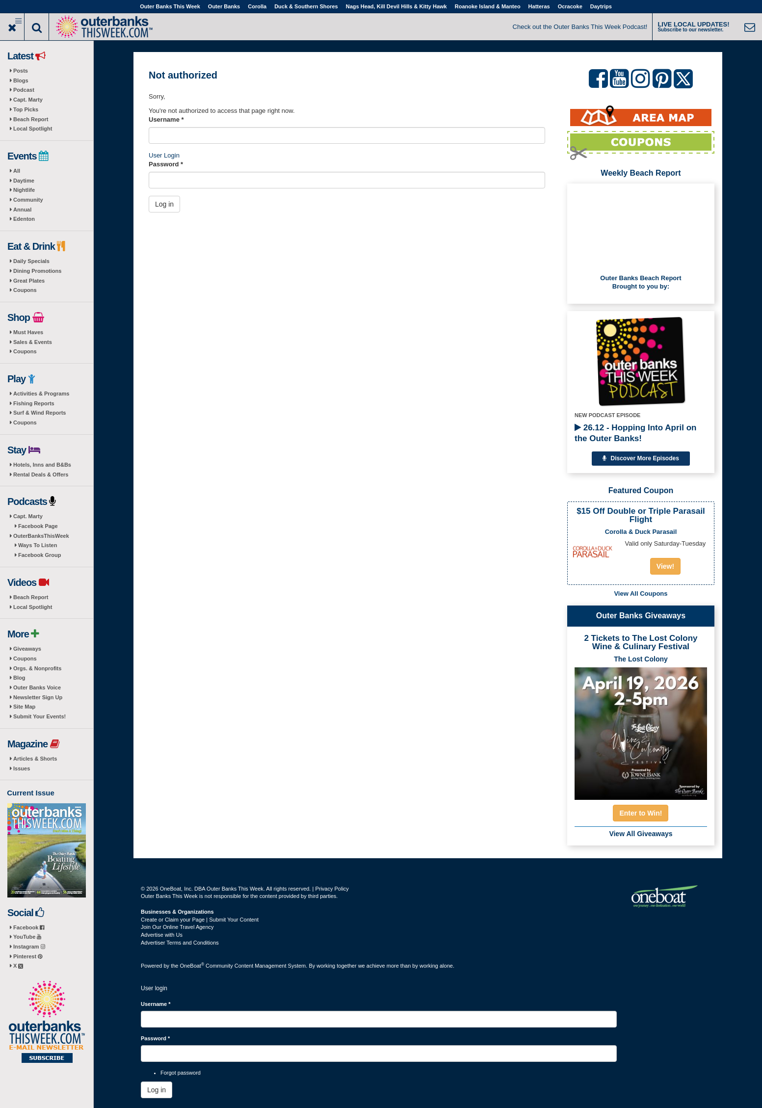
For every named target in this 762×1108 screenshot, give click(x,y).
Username (166, 119)
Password (166, 164)
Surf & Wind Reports (39, 413)
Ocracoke (570, 6)
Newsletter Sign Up (37, 697)
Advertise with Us (162, 935)
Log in (164, 204)
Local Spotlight (32, 129)
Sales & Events (32, 342)
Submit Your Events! (39, 716)
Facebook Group (39, 555)
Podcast (23, 90)
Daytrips (601, 6)
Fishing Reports (33, 403)
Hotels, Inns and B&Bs (42, 465)
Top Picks (25, 109)
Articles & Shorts (35, 759)
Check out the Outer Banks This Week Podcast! (580, 26)
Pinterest (27, 956)
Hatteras (539, 6)
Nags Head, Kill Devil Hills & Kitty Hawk (396, 6)
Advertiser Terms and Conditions (180, 943)
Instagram (29, 947)
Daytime (23, 181)
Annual (22, 209)
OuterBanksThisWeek (41, 536)
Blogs (20, 80)
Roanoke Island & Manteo (488, 6)
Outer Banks (224, 6)
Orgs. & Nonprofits (37, 668)
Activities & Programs (41, 393)
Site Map (24, 707)
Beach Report (31, 119)
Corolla (257, 6)
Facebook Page (38, 526)
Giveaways (27, 649)
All (16, 171)
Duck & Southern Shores (306, 6)
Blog (19, 678)
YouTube (27, 937)
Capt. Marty (28, 100)
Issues (21, 768)
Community (28, 200)
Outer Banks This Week (170, 6)
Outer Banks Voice (37, 687)
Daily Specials (31, 261)
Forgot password (180, 1073)
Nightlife (24, 190)
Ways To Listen (37, 545)
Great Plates (29, 281)
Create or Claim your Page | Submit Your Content (200, 920)
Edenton (24, 219)
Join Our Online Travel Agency (177, 927)
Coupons (25, 290)
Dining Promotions (37, 271)
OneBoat (192, 966)
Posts (20, 71)
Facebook (28, 927)
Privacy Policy (331, 889)
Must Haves (28, 332)
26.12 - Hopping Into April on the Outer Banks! (635, 433)
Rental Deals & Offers (40, 474)
